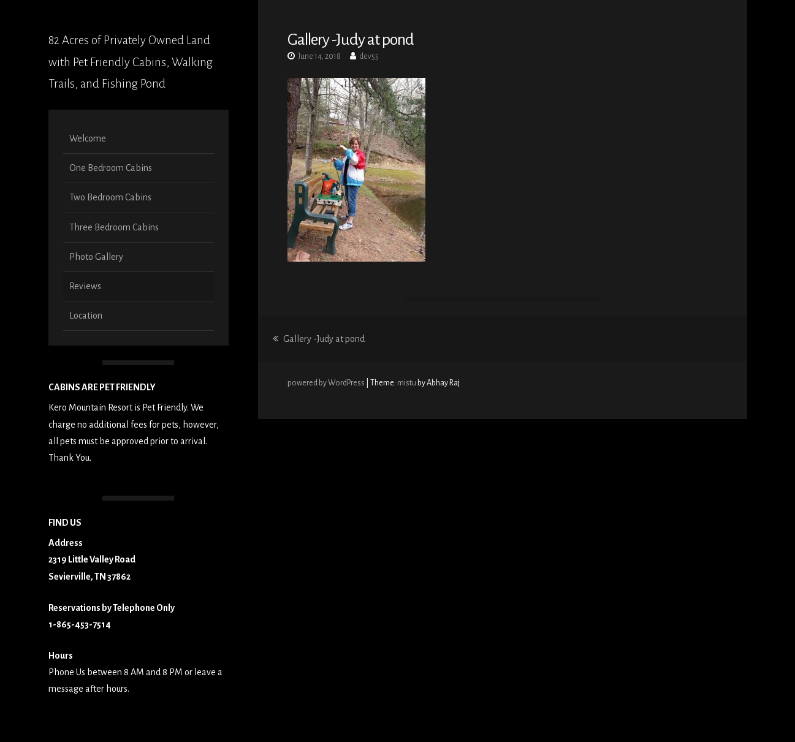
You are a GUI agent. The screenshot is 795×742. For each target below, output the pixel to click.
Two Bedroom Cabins (110, 197)
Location (85, 315)
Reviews (85, 286)
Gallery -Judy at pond (319, 339)
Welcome (87, 138)
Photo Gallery (96, 257)
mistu (406, 383)
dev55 (369, 56)
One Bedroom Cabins (110, 168)
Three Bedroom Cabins (114, 227)
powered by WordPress (326, 383)
